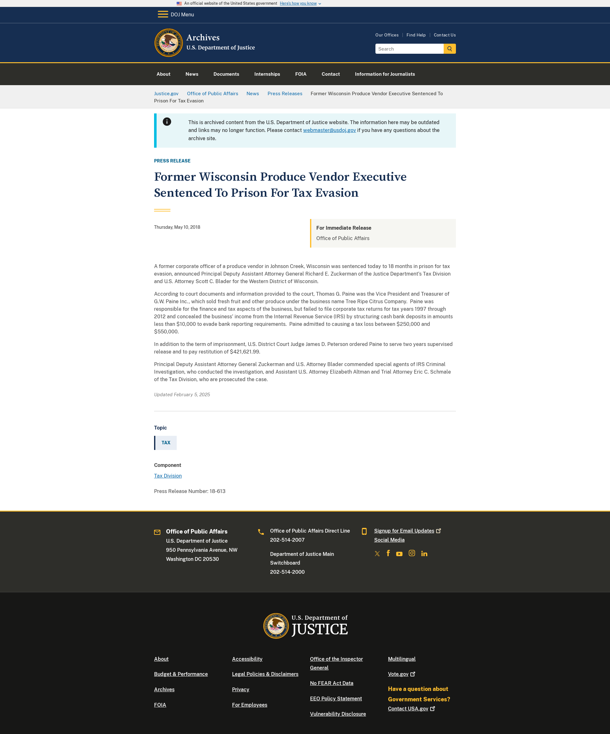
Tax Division (168, 476)
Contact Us (445, 35)
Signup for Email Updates (408, 531)
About (161, 659)
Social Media (389, 540)
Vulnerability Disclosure (338, 714)
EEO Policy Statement (336, 699)
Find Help (416, 35)
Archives (164, 690)
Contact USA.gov (412, 709)
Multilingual (402, 659)
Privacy (240, 690)
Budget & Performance (181, 674)
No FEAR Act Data (331, 683)
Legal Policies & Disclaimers (265, 674)
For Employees (249, 705)
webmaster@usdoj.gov (329, 130)
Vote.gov (402, 674)
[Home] (205, 55)
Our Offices (387, 35)
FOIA (160, 705)
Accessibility (247, 659)
